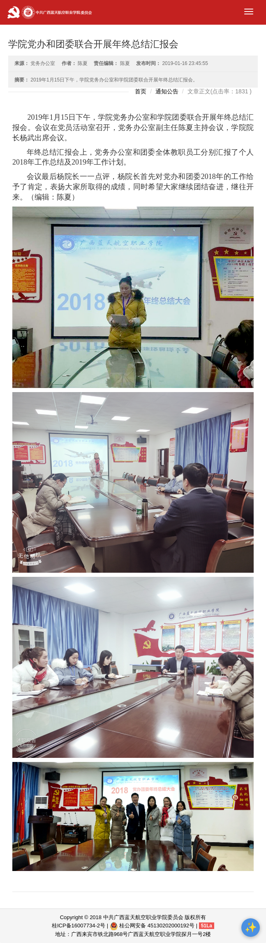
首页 (140, 91)
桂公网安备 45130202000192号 (152, 925)
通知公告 (166, 91)
